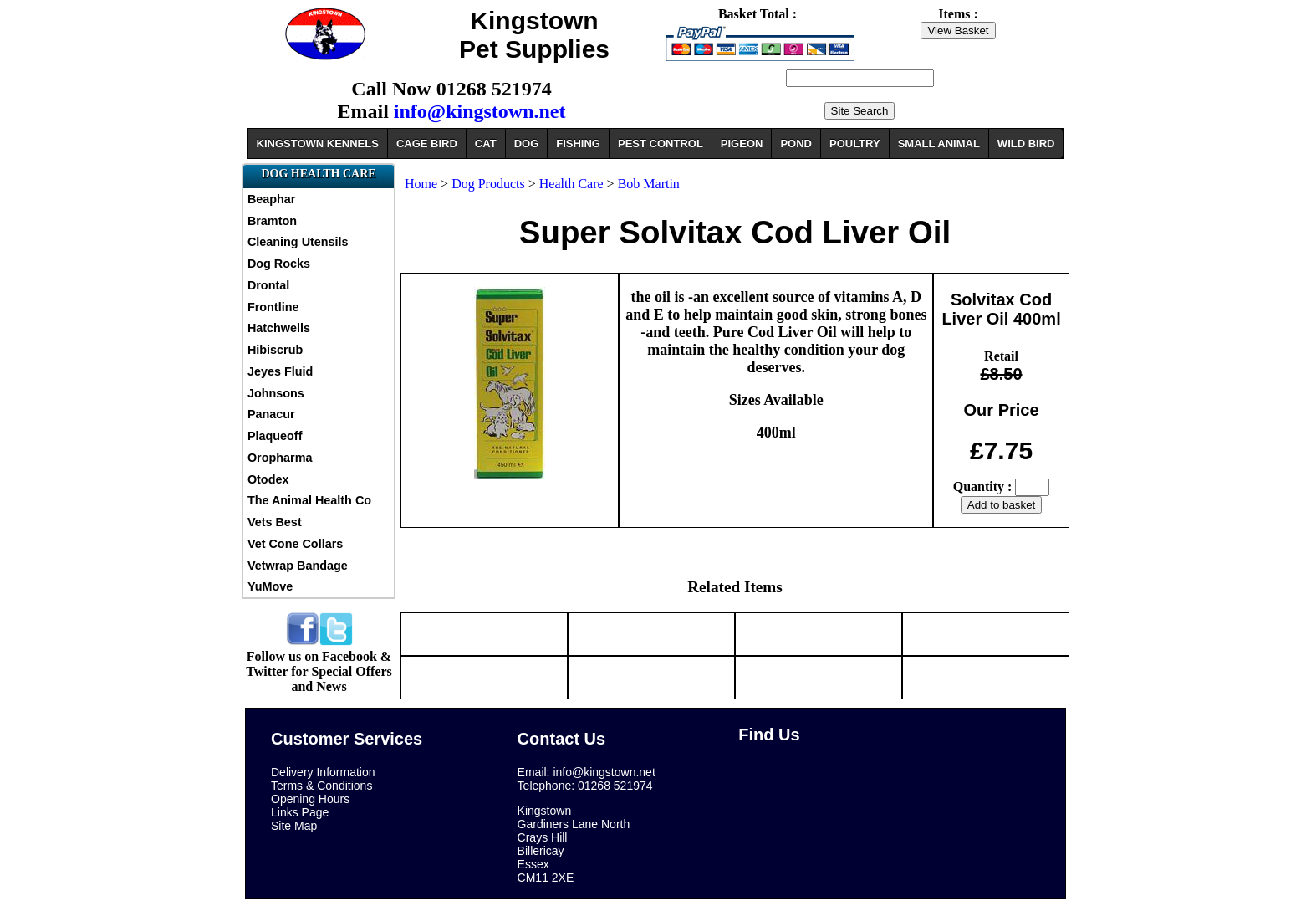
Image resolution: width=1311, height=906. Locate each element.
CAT (486, 143)
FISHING (578, 143)
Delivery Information (323, 772)
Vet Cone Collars (295, 543)
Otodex (268, 479)
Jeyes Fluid (280, 371)
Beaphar (271, 199)
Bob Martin (649, 184)
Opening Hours (310, 799)
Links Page (300, 812)
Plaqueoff (275, 436)
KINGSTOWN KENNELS (318, 143)
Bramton (272, 221)
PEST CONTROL (660, 143)
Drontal (268, 285)
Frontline (273, 307)
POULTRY (854, 143)
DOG (526, 143)
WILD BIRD (1026, 143)
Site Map (294, 825)
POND (796, 143)
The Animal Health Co (309, 500)
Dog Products (488, 184)
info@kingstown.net (480, 111)
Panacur (271, 414)
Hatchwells (278, 328)
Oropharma (280, 457)
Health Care (571, 184)
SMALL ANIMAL (939, 143)
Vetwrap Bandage (297, 565)
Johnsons (275, 393)
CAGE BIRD (426, 143)
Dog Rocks (278, 263)
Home (421, 184)
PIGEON (742, 143)
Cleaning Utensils (298, 241)
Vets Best (274, 522)
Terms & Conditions (321, 785)
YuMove (270, 586)
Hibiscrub (275, 349)
